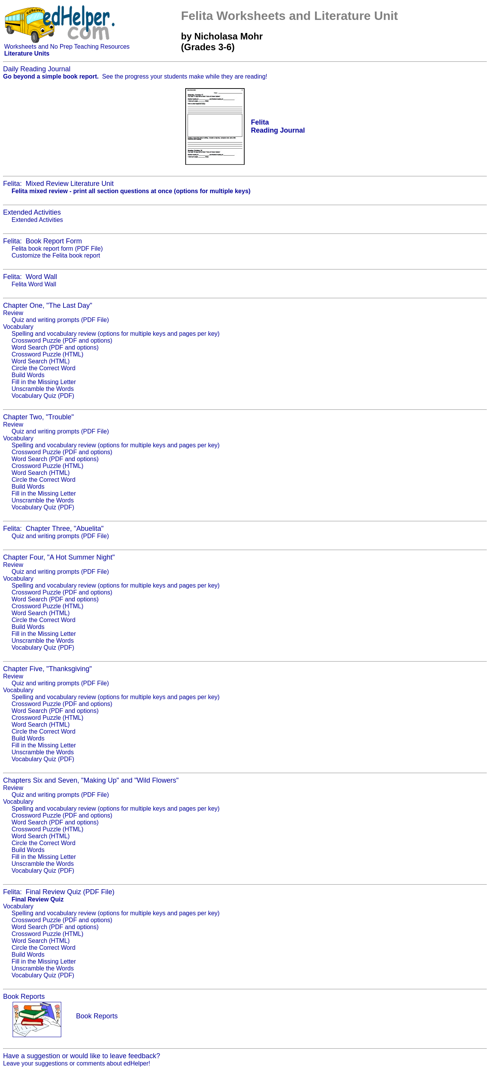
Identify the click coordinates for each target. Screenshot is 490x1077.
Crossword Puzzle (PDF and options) (61, 340)
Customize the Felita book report (55, 255)
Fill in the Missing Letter (43, 382)
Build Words (27, 375)
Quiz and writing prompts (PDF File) (60, 320)
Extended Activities (37, 220)
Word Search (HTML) (40, 361)
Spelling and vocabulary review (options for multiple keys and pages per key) (115, 333)
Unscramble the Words (42, 389)
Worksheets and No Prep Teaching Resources (67, 46)
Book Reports (97, 1016)
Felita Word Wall (33, 284)
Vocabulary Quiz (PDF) (42, 395)
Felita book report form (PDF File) (57, 248)
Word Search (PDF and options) (54, 347)
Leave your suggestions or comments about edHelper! (76, 1063)
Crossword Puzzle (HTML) (47, 354)
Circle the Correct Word (43, 368)
